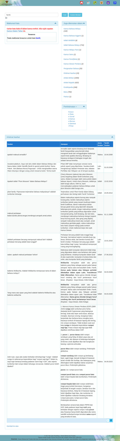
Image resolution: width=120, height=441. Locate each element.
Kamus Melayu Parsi (71, 50)
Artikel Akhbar (69, 78)
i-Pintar (70, 126)
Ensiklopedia (68, 87)
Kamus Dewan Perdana (72, 64)
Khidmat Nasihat (70, 73)
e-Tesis (70, 114)
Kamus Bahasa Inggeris (72, 36)
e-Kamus (71, 119)
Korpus (70, 112)
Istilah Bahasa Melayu (72, 45)
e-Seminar (72, 124)
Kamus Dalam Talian (15, 31)
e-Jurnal (71, 116)
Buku (65, 92)
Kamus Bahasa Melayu (72, 29)
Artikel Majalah (69, 83)
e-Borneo (71, 121)
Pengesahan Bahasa (71, 68)
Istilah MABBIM (69, 40)
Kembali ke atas (13, 426)
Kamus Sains (68, 54)
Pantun (66, 97)
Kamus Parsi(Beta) (70, 59)
